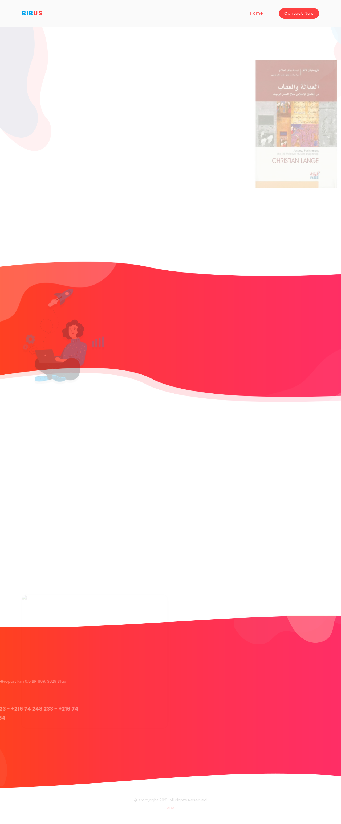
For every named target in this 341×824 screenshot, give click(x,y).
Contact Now (299, 13)
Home (256, 13)
